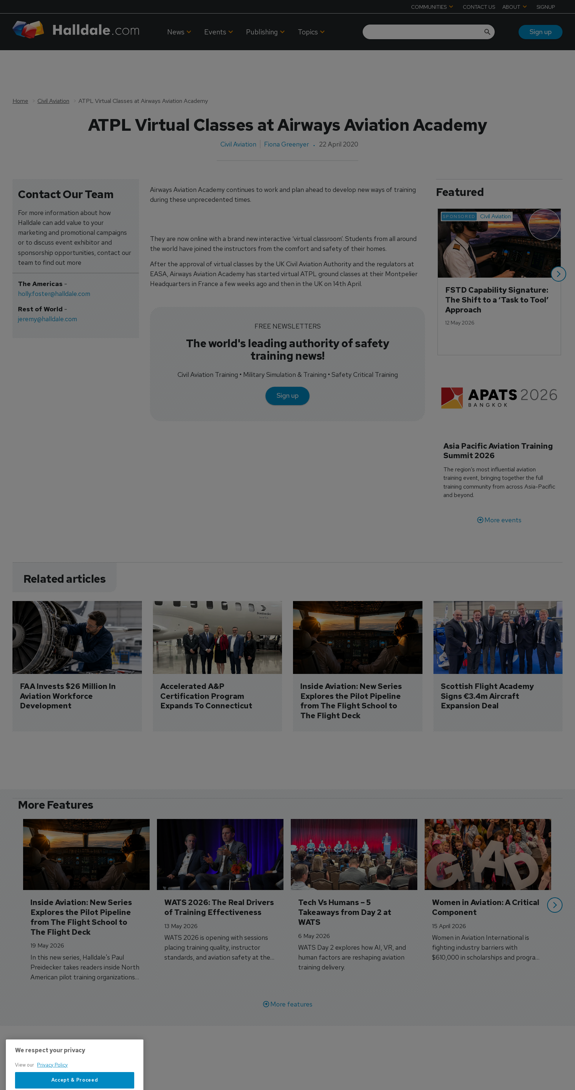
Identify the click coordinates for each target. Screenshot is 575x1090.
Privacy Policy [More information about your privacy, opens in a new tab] (52, 1084)
